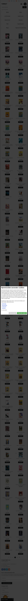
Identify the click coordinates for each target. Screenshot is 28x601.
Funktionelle (4, 306)
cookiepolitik (13, 297)
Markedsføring (4, 305)
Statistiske (4, 308)
